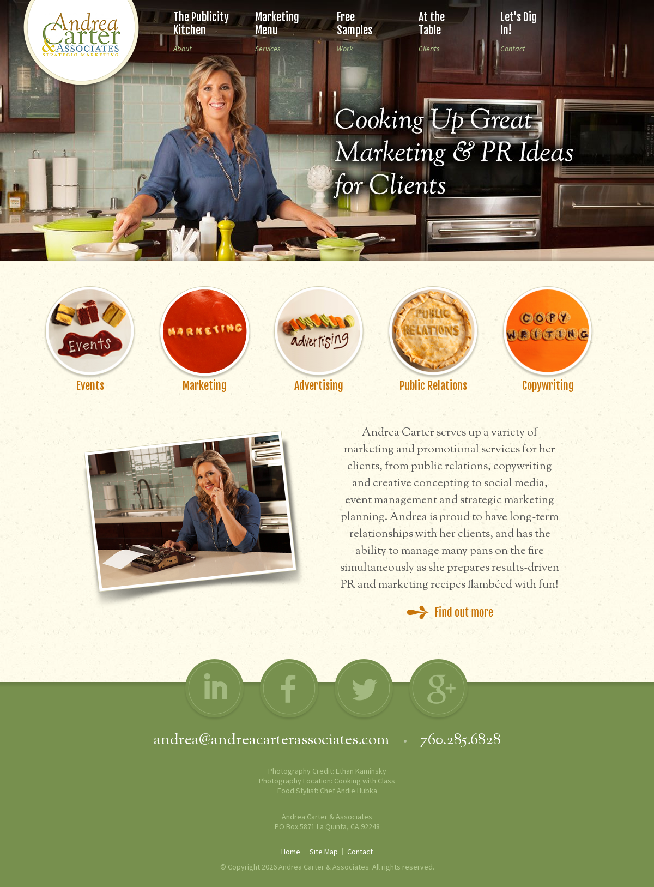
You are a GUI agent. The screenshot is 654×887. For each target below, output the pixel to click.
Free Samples (354, 23)
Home (290, 851)
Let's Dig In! (518, 23)
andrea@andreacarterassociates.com (273, 740)
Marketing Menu (277, 23)
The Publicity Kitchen (201, 23)
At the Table (432, 23)
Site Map (324, 851)
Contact (360, 851)
